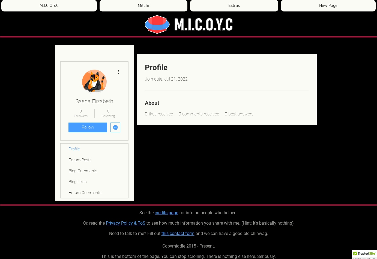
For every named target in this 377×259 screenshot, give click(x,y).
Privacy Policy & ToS (125, 223)
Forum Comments (85, 192)
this (165, 233)
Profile (74, 149)
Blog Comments (83, 170)
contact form (182, 233)
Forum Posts (80, 159)
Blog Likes (77, 181)
